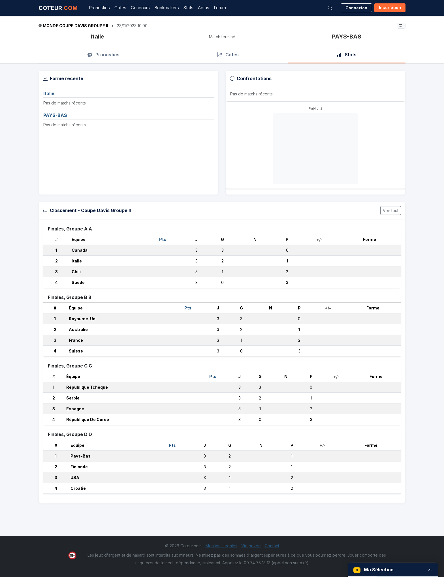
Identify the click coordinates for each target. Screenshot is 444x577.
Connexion (356, 7)
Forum (220, 7)
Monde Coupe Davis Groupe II (75, 25)
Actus (203, 7)
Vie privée (251, 545)
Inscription (390, 7)
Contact (272, 545)
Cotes (120, 7)
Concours (140, 7)
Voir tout (390, 210)
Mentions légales (221, 545)
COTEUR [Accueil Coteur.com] (58, 8)
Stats (188, 7)
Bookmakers (166, 7)
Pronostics (99, 7)
